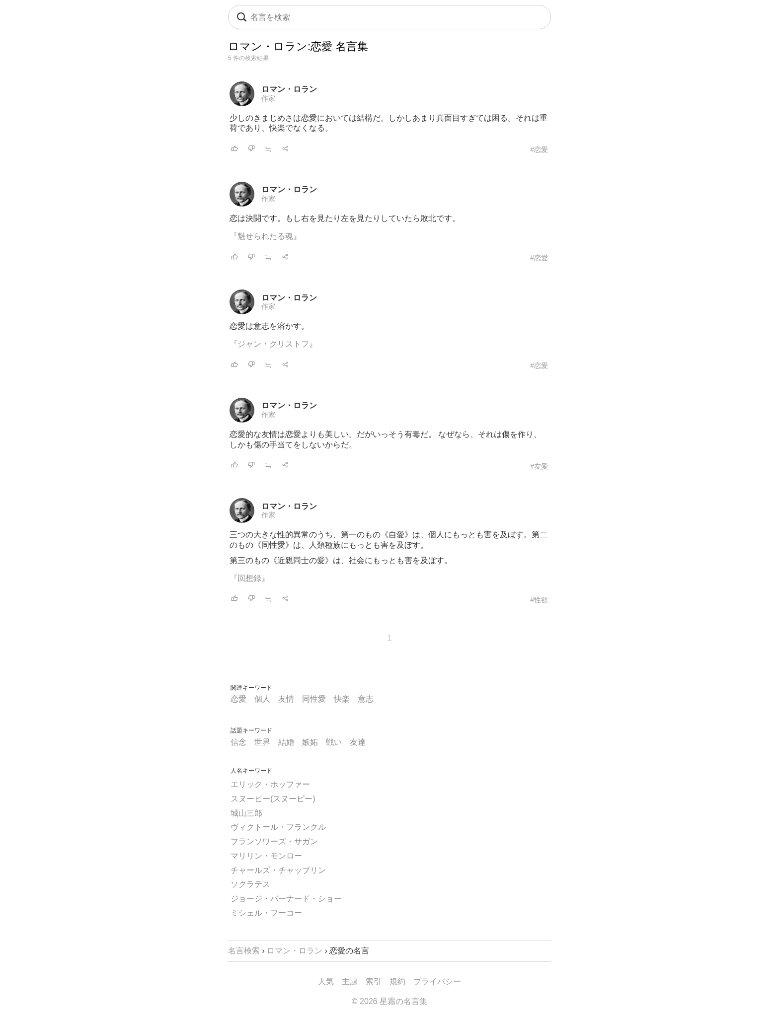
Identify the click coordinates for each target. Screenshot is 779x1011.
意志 (366, 699)
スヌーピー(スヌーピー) (273, 798)
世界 (262, 742)
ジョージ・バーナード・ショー (286, 898)
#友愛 (539, 466)
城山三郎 (246, 813)
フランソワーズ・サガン (274, 841)
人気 (326, 981)
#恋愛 (539, 149)
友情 (286, 699)
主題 (350, 981)
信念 (238, 742)
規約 (397, 981)
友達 (358, 742)
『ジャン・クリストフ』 (273, 344)
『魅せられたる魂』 (265, 236)
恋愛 (238, 699)
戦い (334, 742)
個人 (262, 699)
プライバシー (437, 981)
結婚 (286, 742)
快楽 (342, 699)
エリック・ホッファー (270, 784)
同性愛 (314, 699)
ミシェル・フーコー (266, 913)
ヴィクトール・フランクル (278, 827)
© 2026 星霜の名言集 (389, 1001)
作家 (268, 98)
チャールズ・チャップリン (278, 870)
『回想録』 (249, 578)
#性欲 (539, 600)
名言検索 (244, 950)
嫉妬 (310, 742)
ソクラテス (250, 884)
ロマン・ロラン (289, 89)
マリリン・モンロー (266, 856)
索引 (374, 981)
